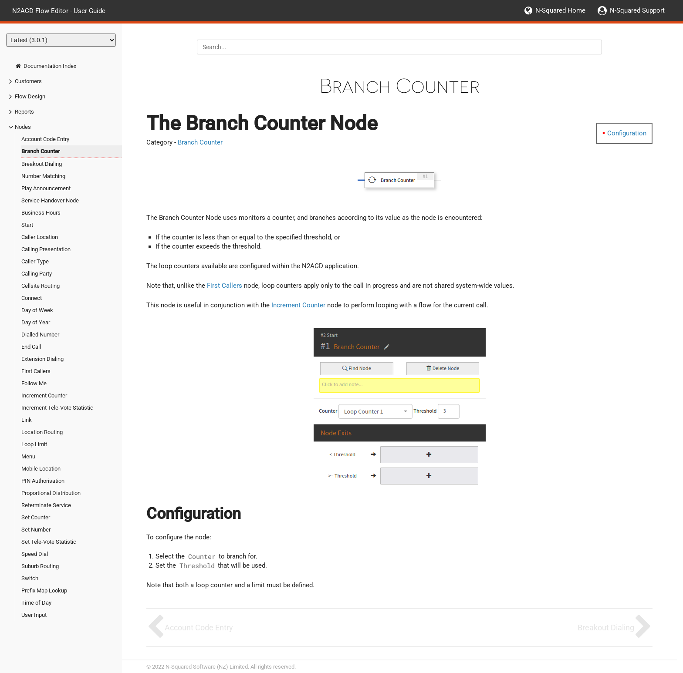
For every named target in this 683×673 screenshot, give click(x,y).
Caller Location (39, 237)
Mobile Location (41, 468)
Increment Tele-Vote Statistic (57, 407)
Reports (24, 111)
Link (26, 420)
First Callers (36, 371)
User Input (34, 615)
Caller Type (35, 261)
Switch (29, 578)
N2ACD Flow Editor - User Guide (58, 10)
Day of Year (35, 322)
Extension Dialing (42, 359)
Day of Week (37, 310)
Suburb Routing (40, 566)
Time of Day (36, 602)
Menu (28, 456)
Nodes (23, 127)
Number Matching (43, 176)
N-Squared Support (637, 10)
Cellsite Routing (40, 286)
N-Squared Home (560, 10)
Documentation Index (45, 66)
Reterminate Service (46, 505)
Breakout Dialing (41, 164)
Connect (31, 298)
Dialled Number (40, 334)
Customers (28, 81)
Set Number (36, 529)
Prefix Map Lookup (44, 590)
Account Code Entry (45, 139)
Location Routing (42, 432)
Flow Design (30, 96)
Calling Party (36, 273)
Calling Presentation (46, 249)
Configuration (626, 133)
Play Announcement (46, 188)
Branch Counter (40, 151)
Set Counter (35, 517)
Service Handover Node (50, 200)
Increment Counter (44, 395)
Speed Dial (34, 554)
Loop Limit (34, 444)
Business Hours (41, 212)
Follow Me (34, 383)
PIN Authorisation (42, 481)
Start (27, 225)
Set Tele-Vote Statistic (48, 541)
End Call (31, 346)
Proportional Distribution (51, 493)
